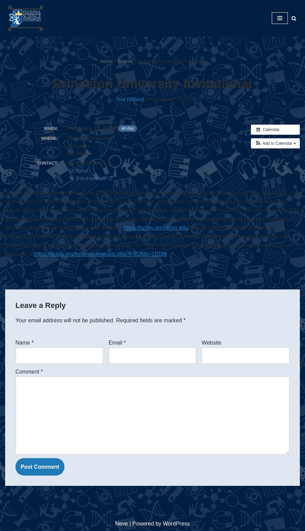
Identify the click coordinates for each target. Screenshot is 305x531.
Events (125, 61)
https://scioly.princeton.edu (155, 228)
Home (106, 61)
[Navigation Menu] (280, 18)
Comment (29, 372)
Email (78, 170)
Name (24, 343)
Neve (121, 524)
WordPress (176, 524)
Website (211, 343)
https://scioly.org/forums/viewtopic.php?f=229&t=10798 (100, 254)
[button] (275, 143)
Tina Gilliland (130, 99)
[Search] (293, 18)
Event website (90, 178)
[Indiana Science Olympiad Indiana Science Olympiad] (25, 18)
